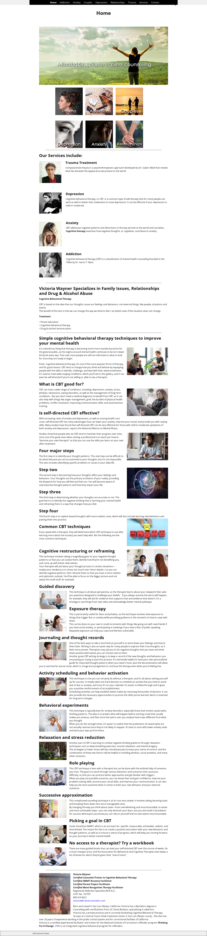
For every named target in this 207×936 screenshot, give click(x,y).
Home (53, 2)
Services (143, 2)
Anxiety (77, 2)
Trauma (132, 2)
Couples (88, 2)
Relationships (118, 2)
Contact (155, 2)
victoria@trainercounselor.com (89, 900)
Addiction (65, 2)
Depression (101, 2)
